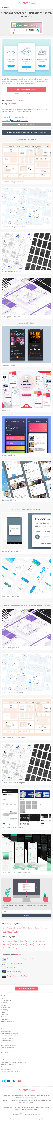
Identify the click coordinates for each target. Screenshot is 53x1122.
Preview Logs (11, 967)
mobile (20, 100)
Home (3, 998)
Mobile (23, 928)
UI (3, 928)
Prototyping (4, 1014)
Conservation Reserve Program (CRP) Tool (21, 959)
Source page (27, 111)
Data (43, 941)
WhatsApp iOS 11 (6, 1031)
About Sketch (5, 1019)
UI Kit (17, 941)
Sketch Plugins (5, 1010)
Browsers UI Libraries (14, 963)
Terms (24, 1109)
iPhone (29, 944)
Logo (15, 931)
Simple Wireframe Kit (7, 1040)
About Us (3, 1017)
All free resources (6, 1000)
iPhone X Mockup (6, 1043)
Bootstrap (12, 948)
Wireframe (10, 928)
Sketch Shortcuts (6, 1003)
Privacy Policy (33, 1109)
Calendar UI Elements (7, 1047)
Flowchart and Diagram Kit (9, 1050)
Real (4, 931)
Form (10, 931)
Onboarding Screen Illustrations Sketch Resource (26, 14)
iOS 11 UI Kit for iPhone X (8, 1036)
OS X (14, 944)
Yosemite (21, 944)
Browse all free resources (26, 988)
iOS (4, 941)
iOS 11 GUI (4, 1052)
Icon (17, 928)
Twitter (12, 111)
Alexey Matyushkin (39, 109)
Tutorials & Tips (5, 1007)
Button (37, 928)
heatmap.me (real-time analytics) (32, 1119)
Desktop (44, 928)
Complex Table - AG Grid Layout (18, 976)
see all (18, 955)
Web (27, 941)
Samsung (42, 944)
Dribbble (4, 111)
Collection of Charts (6, 1038)
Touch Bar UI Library (14, 972)
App (22, 941)
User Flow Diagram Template (9, 1033)
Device (30, 928)
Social (5, 948)
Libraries (3, 1005)
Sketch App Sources (27, 1107)
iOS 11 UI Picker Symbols (8, 1045)
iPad (35, 944)
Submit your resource (7, 1021)
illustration (12, 104)
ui (14, 100)
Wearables (6, 944)
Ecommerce (36, 941)
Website (19, 111)
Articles (3, 1012)
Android (10, 941)
